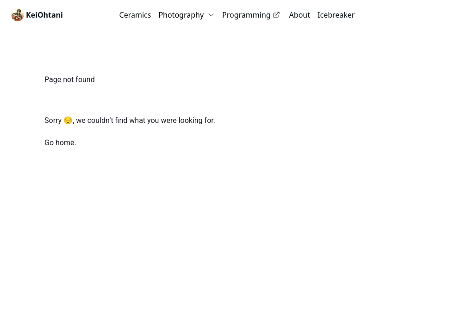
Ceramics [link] (135, 15)
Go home (59, 142)
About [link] (299, 15)
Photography (186, 15)
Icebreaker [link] (336, 15)
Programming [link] (251, 15)
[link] (37, 14)
